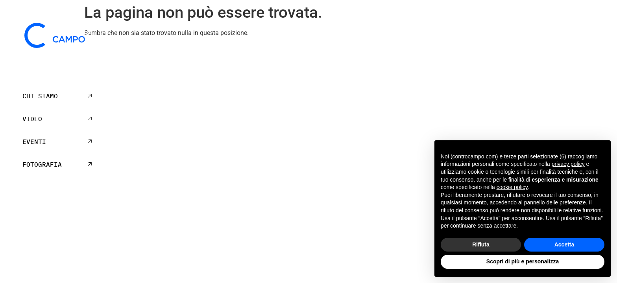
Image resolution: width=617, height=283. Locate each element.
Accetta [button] (564, 244)
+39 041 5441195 (57, 220)
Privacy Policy (522, 56)
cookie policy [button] (512, 187)
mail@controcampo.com (57, 230)
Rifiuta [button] (481, 244)
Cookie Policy (568, 56)
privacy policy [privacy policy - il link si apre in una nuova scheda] (568, 164)
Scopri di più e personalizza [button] (522, 261)
